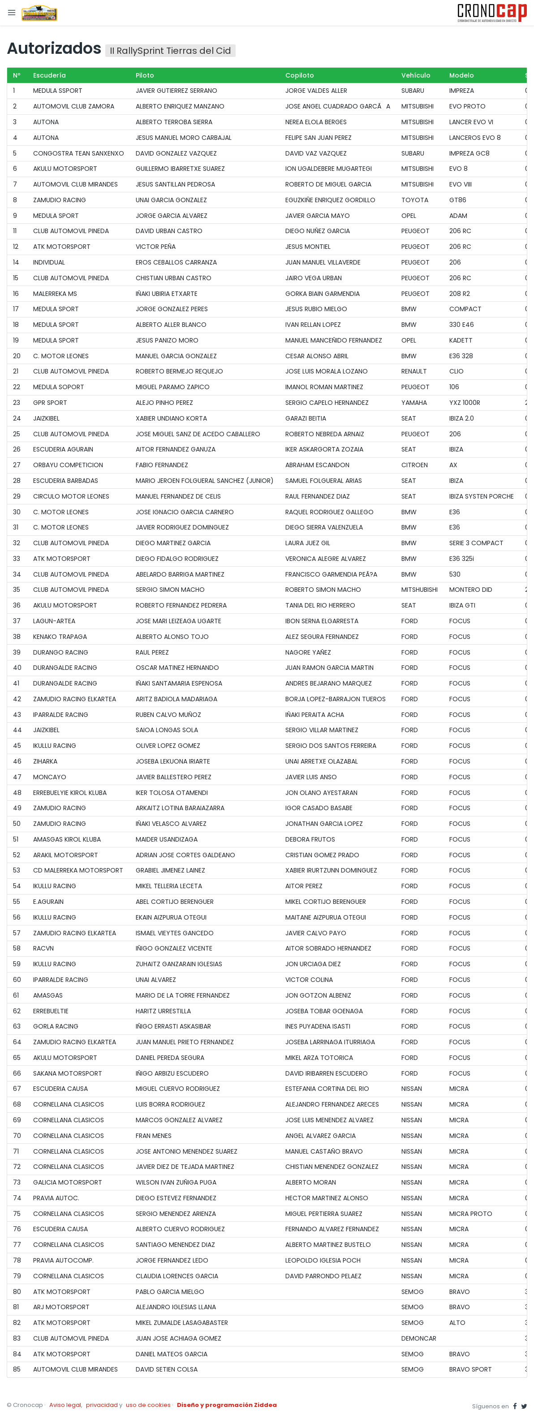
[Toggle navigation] (11, 13)
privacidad (102, 1405)
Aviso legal (65, 1405)
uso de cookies (148, 1405)
